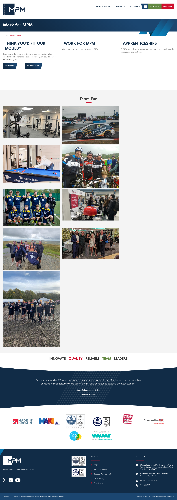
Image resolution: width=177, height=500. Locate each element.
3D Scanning (99, 478)
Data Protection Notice (25, 470)
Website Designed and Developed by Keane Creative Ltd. (155, 496)
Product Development (102, 474)
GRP (96, 465)
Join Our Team (33, 66)
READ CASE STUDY (88, 394)
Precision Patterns (100, 469)
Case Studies (134, 6)
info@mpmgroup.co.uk (148, 480)
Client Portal (98, 483)
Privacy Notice (8, 470)
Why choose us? (103, 6)
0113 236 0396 (145, 485)
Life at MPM (9, 66)
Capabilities (120, 6)
